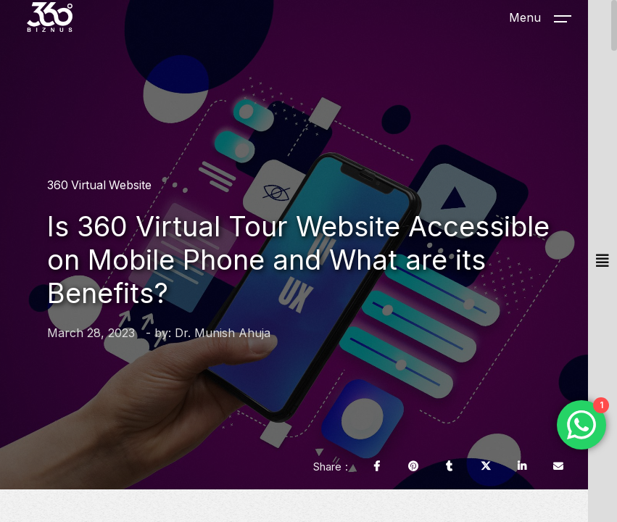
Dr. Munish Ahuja (222, 333)
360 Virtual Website (99, 185)
